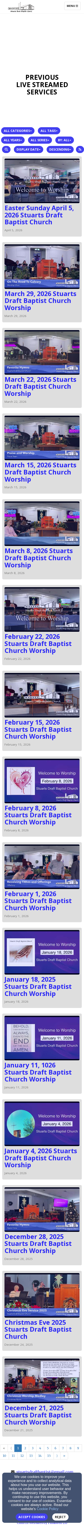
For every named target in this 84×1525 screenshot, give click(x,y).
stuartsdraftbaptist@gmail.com (44, 1472)
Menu (74, 6)
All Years (13, 140)
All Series (40, 140)
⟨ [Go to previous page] (11, 1448)
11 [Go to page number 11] (13, 1456)
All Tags (49, 131)
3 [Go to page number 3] (33, 1448)
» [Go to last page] (64, 1456)
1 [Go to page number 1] (18, 1448)
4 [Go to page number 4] (40, 1448)
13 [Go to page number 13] (31, 1456)
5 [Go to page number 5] (48, 1448)
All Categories (18, 131)
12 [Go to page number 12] (22, 1456)
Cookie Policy (47, 1509)
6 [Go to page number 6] (55, 1448)
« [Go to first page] (4, 1448)
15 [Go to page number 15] (49, 1456)
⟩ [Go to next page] (57, 1456)
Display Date (29, 149)
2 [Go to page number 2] (25, 1448)
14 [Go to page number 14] (40, 1456)
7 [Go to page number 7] (63, 1448)
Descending (60, 149)
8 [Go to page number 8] (70, 1448)
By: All (64, 140)
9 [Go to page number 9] (78, 1448)
